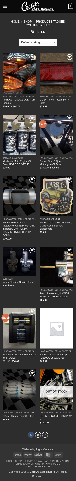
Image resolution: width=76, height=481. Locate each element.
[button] (5, 6)
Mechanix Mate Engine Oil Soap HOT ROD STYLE (17, 163)
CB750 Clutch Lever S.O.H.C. (19, 416)
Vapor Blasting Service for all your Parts (18, 284)
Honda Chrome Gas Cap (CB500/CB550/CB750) (53, 356)
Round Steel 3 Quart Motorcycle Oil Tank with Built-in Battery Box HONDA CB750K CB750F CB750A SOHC (19, 229)
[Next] (45, 435)
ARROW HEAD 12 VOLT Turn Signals (19, 101)
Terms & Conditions (27, 464)
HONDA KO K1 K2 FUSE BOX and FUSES (19, 356)
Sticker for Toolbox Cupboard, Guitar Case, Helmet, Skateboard (56, 225)
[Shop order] (38, 42)
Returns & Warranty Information (46, 461)
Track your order (38, 466)
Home (15, 21)
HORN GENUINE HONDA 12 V (56, 418)
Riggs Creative (44, 449)
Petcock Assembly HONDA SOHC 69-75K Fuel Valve (54, 295)
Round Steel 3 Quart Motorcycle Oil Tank (51, 163)
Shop (28, 21)
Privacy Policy (52, 464)
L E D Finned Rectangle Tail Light (55, 101)
